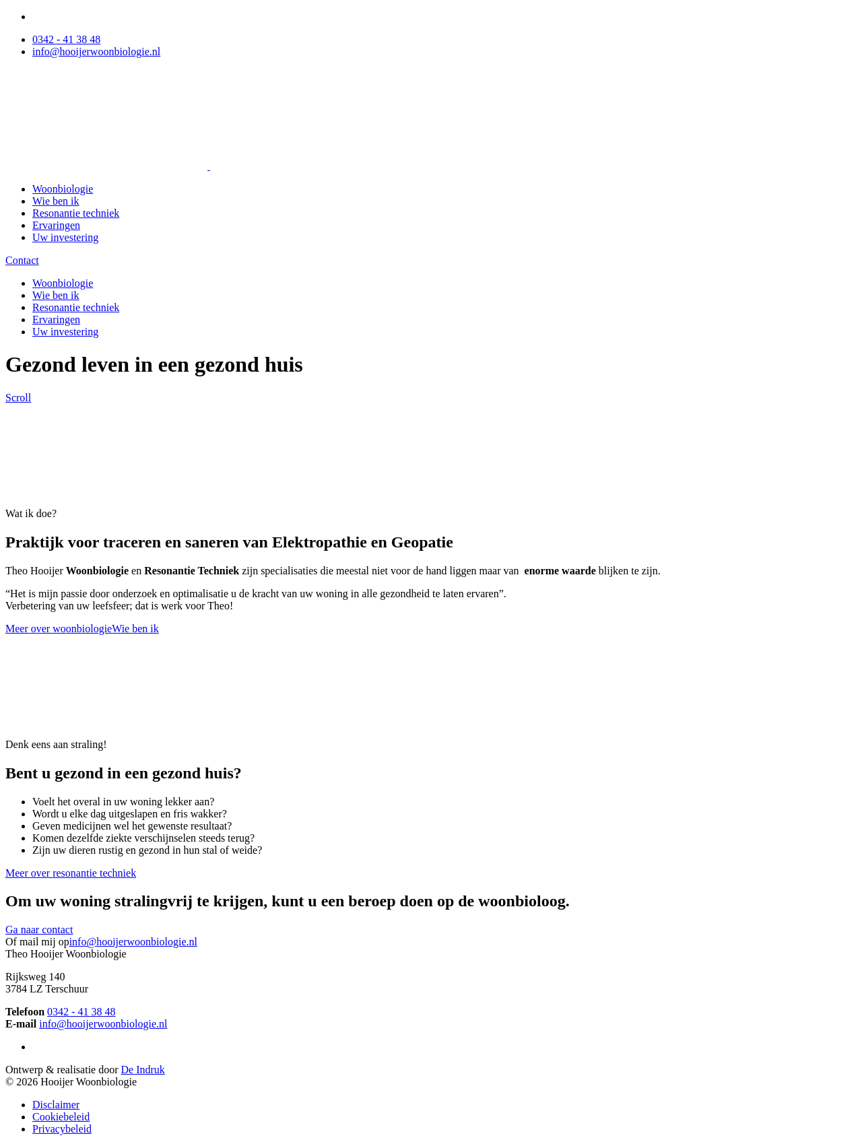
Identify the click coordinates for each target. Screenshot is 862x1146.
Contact (22, 260)
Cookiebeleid (61, 1116)
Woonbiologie (62, 189)
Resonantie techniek (75, 213)
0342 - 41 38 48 (66, 39)
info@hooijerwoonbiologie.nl (96, 51)
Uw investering (65, 237)
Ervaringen (56, 225)
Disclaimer (55, 1104)
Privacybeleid (62, 1129)
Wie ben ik (55, 201)
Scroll (18, 397)
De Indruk (143, 1069)
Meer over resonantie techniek (70, 873)
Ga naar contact (39, 929)
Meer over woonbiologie (58, 628)
